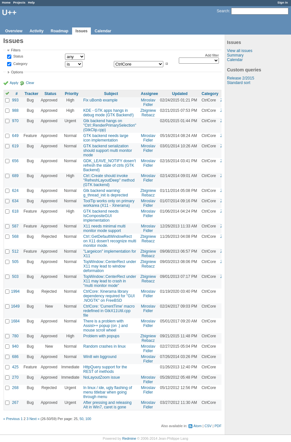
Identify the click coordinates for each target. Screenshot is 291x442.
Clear (30, 83)
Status (17, 56)
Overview (13, 31)
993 (15, 100)
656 (15, 161)
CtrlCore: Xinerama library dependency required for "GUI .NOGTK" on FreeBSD (109, 296)
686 (15, 356)
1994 (15, 291)
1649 (15, 306)
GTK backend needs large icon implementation (105, 137)
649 (15, 135)
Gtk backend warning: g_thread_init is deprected (105, 192)
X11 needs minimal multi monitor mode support (104, 228)
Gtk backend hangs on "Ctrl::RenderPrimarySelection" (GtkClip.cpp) (109, 125)
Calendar (103, 31)
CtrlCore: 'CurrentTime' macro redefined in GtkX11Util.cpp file (109, 311)
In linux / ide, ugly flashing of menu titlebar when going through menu (107, 392)
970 (15, 121)
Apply (14, 83)
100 (88, 419)
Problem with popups (101, 336)
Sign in (282, 2)
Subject (111, 93)
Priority (71, 93)
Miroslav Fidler (148, 102)
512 (15, 251)
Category (19, 64)
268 (15, 387)
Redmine (129, 438)
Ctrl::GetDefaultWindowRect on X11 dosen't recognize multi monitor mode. (109, 241)
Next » (34, 419)
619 (15, 146)
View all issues (239, 50)
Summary (235, 55)
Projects (19, 2)
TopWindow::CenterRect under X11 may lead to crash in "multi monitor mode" (109, 281)
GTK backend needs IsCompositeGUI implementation (100, 216)
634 (15, 201)
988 (15, 110)
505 (15, 261)
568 (15, 236)
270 (15, 377)
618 (15, 211)
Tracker (31, 93)
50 (81, 419)
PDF (217, 426)
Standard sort (238, 82)
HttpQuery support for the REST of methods (105, 369)
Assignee (149, 93)
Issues (81, 31)
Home (6, 2)
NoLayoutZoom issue (101, 377)
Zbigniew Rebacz (148, 112)
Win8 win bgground (99, 356)
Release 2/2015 (240, 78)
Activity (36, 31)
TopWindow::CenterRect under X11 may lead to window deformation (109, 266)
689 (15, 176)
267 (15, 402)
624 (15, 190)
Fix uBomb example (100, 100)
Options (17, 72)
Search (223, 11)
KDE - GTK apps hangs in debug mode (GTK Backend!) (108, 112)
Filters (15, 50)
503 (15, 276)
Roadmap (60, 31)
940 (15, 346)
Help (31, 2)
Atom (197, 426)
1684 (15, 321)
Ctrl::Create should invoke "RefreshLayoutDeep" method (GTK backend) (109, 180)
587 (15, 226)
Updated (180, 93)
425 (15, 367)
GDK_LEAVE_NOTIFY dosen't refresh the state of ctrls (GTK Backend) (109, 165)
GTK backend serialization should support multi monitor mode (107, 150)
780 (15, 336)
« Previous (11, 419)
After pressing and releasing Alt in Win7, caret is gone (107, 404)
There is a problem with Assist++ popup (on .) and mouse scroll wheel (105, 325)
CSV (207, 426)
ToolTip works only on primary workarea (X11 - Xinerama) (108, 203)
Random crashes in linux (104, 346)
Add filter (212, 55)
